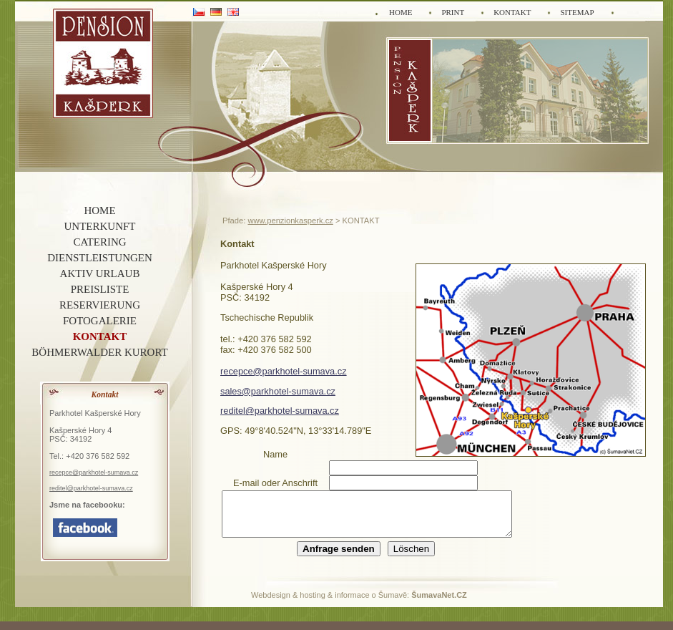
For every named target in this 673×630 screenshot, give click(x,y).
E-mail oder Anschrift (275, 483)
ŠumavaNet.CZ (439, 603)
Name (275, 454)
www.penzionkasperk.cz (290, 220)
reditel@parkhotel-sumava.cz (279, 410)
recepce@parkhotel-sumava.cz (283, 371)
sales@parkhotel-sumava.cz (277, 391)
